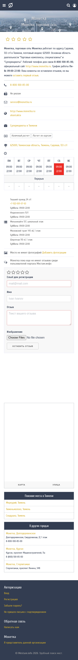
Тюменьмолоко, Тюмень (18, 509)
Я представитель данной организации (25, 642)
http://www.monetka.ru (38, 66)
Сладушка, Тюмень (15, 515)
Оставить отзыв (22, 346)
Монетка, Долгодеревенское (21, 533)
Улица (56, 485)
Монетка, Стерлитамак (18, 564)
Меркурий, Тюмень (15, 502)
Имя (9, 292)
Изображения (14, 331)
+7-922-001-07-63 (18, 203)
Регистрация (11, 599)
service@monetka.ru (21, 102)
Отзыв (10, 307)
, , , (38, 145)
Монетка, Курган (14, 549)
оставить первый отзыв (25, 75)
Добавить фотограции (54, 252)
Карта (21, 485)
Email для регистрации (20, 277)
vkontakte (15, 115)
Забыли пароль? (13, 605)
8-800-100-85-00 (19, 84)
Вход (6, 593)
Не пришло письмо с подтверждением (25, 612)
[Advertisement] (30, 379)
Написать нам (11, 627)
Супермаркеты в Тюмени (23, 125)
